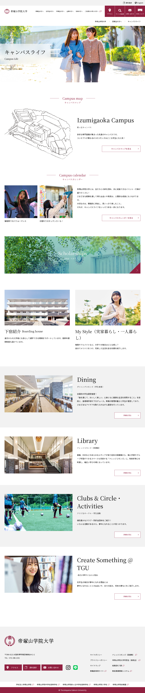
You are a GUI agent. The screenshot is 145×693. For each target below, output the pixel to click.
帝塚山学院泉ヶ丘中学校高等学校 (75, 684)
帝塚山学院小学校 (100, 684)
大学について (140, 14)
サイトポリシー (96, 655)
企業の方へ (70, 11)
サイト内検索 (120, 14)
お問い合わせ (130, 14)
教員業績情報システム (120, 671)
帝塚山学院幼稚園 (119, 684)
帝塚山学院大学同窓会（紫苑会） (125, 660)
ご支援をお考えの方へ (91, 11)
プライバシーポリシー (98, 660)
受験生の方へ (39, 11)
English (140, 3)
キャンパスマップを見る (121, 148)
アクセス (109, 14)
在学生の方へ (50, 11)
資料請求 (129, 3)
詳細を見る (127, 415)
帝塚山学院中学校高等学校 (47, 684)
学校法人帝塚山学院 (23, 684)
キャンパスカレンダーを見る (121, 217)
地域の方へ (79, 11)
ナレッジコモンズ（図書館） (123, 655)
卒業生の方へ (60, 11)
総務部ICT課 (117, 665)
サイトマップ (95, 665)
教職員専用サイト (97, 671)
